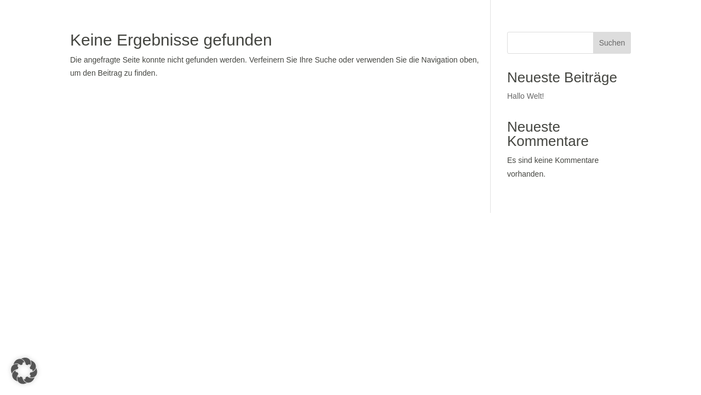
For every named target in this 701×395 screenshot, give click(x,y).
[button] (24, 371)
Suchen (612, 42)
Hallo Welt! (525, 96)
